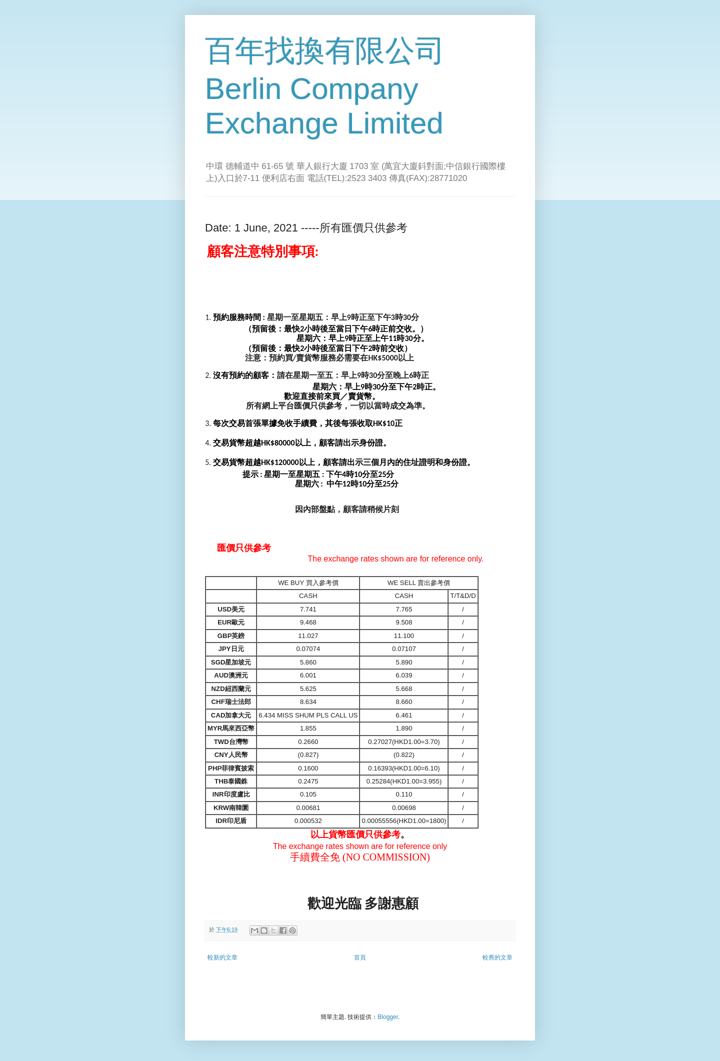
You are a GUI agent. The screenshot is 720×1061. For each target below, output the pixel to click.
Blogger (388, 1017)
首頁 (360, 957)
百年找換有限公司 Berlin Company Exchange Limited (325, 87)
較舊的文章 (497, 957)
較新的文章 (223, 957)
